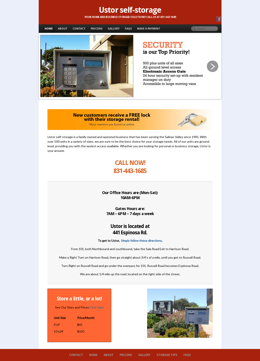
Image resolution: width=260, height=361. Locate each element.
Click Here (97, 307)
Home (49, 28)
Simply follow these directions (141, 240)
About (62, 28)
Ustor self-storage (130, 10)
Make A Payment (148, 28)
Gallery (114, 28)
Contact (79, 28)
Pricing (97, 28)
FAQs (128, 28)
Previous (47, 66)
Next (212, 66)
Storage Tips (167, 355)
